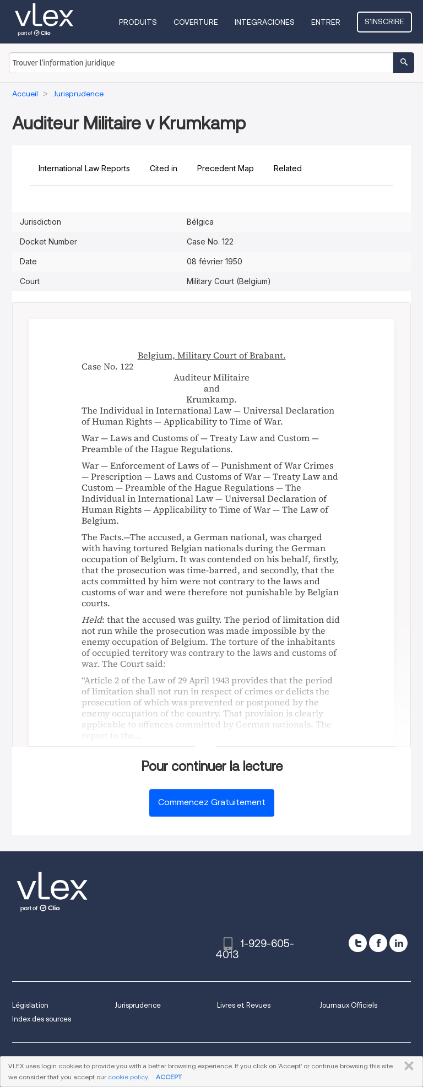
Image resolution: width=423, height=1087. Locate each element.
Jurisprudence (138, 1005)
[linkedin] (398, 943)
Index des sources (41, 1019)
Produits (138, 22)
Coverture (195, 22)
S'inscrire (384, 21)
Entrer (325, 22)
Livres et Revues (243, 1005)
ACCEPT (169, 1076)
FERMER (406, 1066)
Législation (30, 1005)
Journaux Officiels (348, 1005)
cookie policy (128, 1076)
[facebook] (378, 943)
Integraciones (265, 22)
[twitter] (358, 943)
